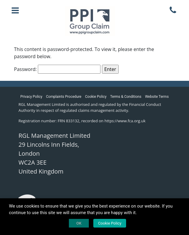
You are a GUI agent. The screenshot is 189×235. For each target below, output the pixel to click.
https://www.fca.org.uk (124, 120)
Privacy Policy (31, 97)
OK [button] (78, 223)
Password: (57, 69)
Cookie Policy (95, 97)
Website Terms (156, 97)
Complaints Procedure (63, 97)
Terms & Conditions (126, 97)
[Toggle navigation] (15, 10)
